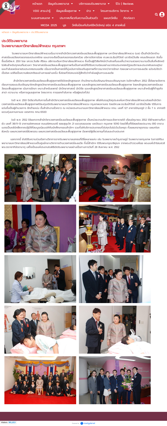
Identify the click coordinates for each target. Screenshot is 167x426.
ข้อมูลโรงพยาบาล (20, 32)
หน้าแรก (6, 32)
